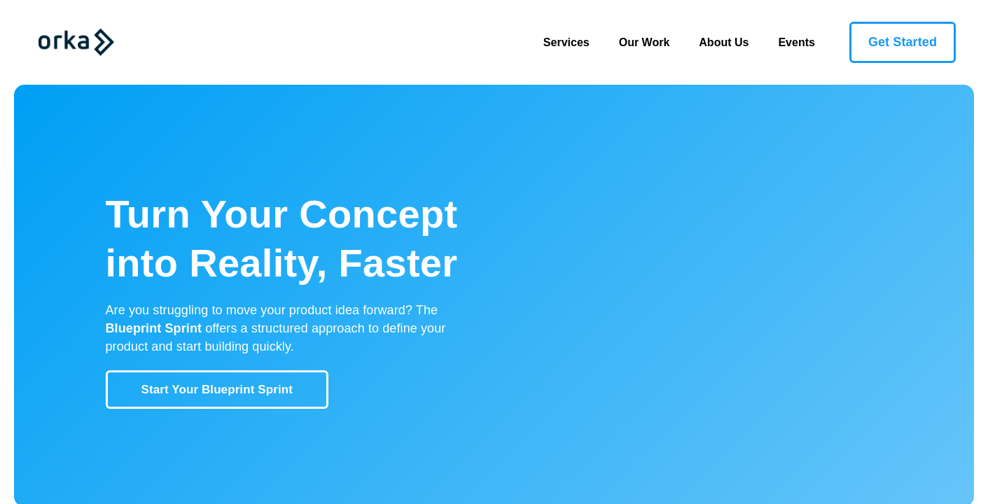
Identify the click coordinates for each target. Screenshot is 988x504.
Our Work (644, 42)
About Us (724, 42)
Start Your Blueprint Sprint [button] (217, 389)
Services (573, 41)
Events (796, 42)
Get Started (902, 42)
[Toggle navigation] (151, 42)
